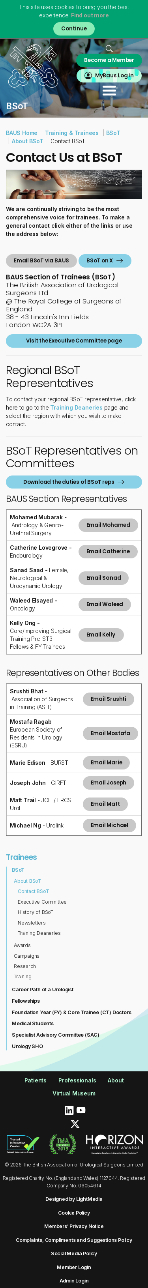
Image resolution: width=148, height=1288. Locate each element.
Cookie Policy (74, 1213)
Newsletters (32, 923)
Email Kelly (101, 634)
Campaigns (26, 956)
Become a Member (109, 60)
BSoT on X (99, 260)
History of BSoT (35, 912)
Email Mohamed (108, 525)
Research (25, 966)
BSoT (113, 132)
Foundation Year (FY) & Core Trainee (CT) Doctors (71, 1012)
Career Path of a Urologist (42, 989)
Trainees (21, 857)
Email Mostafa (110, 733)
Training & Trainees (72, 132)
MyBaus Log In (114, 75)
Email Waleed (105, 604)
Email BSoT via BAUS (41, 260)
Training (22, 976)
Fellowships (26, 1001)
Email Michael (109, 825)
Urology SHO (27, 1046)
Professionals (77, 1080)
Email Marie (106, 762)
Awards (22, 945)
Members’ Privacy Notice (73, 1226)
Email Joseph (109, 782)
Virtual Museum (73, 1093)
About (116, 1080)
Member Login (74, 1267)
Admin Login (74, 1281)
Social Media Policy (74, 1253)
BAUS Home (21, 132)
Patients (35, 1080)
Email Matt (105, 804)
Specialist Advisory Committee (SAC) (55, 1035)
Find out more (90, 15)
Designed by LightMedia (74, 1199)
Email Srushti (108, 699)
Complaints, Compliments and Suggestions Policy (74, 1240)
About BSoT (27, 141)
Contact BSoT (33, 891)
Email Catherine (108, 551)
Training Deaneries (39, 933)
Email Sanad (103, 578)
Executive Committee (42, 902)
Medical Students (33, 1023)
